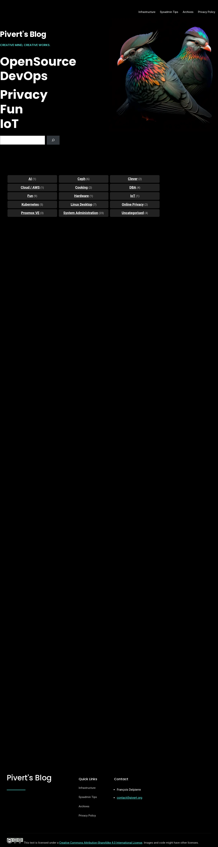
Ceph (81, 179)
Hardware (81, 196)
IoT (132, 196)
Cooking (81, 187)
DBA (132, 187)
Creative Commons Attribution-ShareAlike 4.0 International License (100, 842)
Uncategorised (133, 213)
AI (30, 179)
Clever (132, 179)
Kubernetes (30, 204)
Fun (30, 196)
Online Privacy (133, 204)
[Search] (53, 140)
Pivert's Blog (23, 34)
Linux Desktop (81, 204)
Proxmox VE (30, 213)
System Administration (80, 213)
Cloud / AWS (30, 187)
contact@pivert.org (129, 797)
